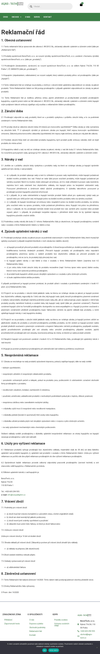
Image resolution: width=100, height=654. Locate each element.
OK (44, 650)
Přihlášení (8, 620)
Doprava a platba (36, 624)
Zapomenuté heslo (12, 624)
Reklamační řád (35, 631)
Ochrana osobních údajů (61, 625)
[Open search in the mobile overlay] (50, 6)
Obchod (16, 17)
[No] (97, 647)
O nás (27, 17)
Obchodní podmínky (37, 627)
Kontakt (48, 17)
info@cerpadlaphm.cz (16, 495)
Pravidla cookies (61, 620)
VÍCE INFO (54, 650)
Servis (37, 17)
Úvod (5, 17)
